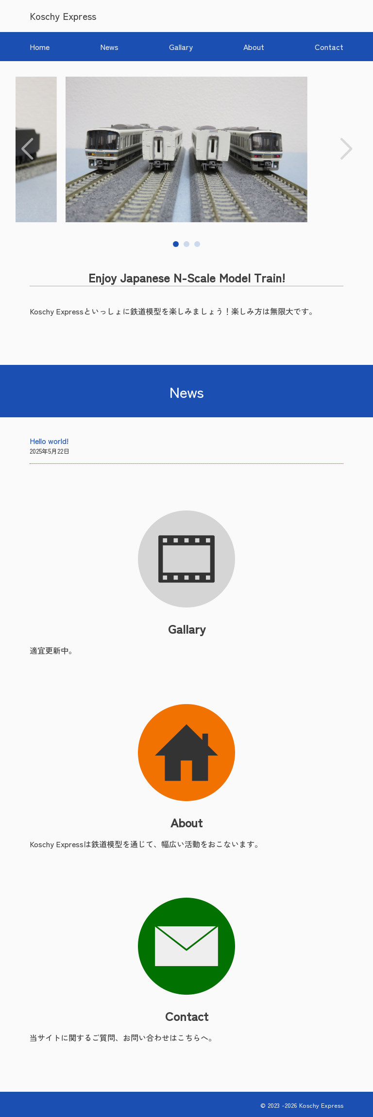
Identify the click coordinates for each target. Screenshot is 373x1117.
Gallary (181, 46)
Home (40, 46)
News (109, 46)
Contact (329, 46)
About (253, 46)
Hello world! (49, 440)
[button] (27, 149)
